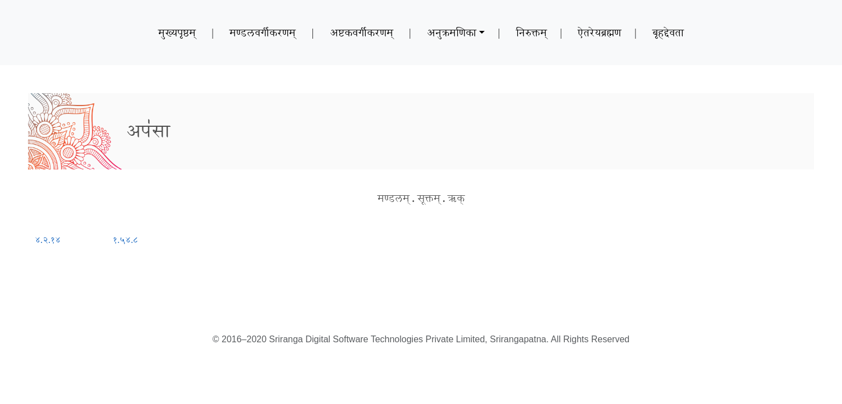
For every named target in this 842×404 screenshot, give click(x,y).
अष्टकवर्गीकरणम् (361, 32)
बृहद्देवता (668, 32)
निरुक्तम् (531, 32)
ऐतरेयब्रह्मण (599, 32)
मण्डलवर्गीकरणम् (262, 32)
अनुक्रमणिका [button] (451, 32)
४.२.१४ (48, 240)
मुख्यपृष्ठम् (177, 32)
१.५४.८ (125, 240)
